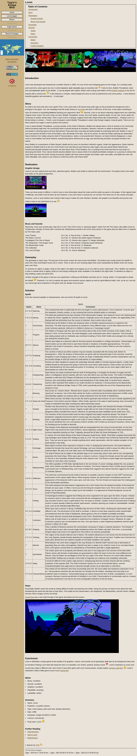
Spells (33, 31)
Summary (34, 43)
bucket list (64, 671)
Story (30, 13)
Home (12, 12)
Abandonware (32, 732)
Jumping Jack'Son (116, 668)
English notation (117, 90)
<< (9, 86)
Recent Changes (11, 34)
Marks (33, 40)
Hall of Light (32, 735)
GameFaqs (30, 597)
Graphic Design (37, 19)
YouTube (81, 109)
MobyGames (32, 738)
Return (12, 20)
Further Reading (37, 46)
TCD (37, 745)
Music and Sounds (38, 22)
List (12, 86)
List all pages (12, 16)
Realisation (32, 16)
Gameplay (32, 25)
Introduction (33, 9)
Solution (31, 28)
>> (15, 86)
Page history (12, 27)
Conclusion (32, 37)
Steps (33, 34)
